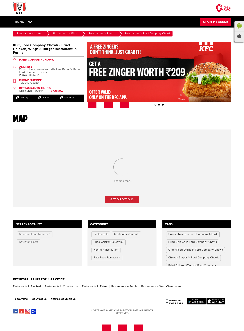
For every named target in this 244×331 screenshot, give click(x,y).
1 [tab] (155, 105)
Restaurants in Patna (94, 286)
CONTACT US (39, 299)
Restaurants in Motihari (27, 286)
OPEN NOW (57, 91)
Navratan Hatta (28, 242)
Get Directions (122, 199)
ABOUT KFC (21, 299)
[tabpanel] (159, 72)
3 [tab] (163, 105)
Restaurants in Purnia (124, 286)
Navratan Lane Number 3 (34, 234)
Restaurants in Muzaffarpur (61, 286)
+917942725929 (29, 83)
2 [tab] (159, 105)
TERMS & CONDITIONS (63, 299)
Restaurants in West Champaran (161, 286)
